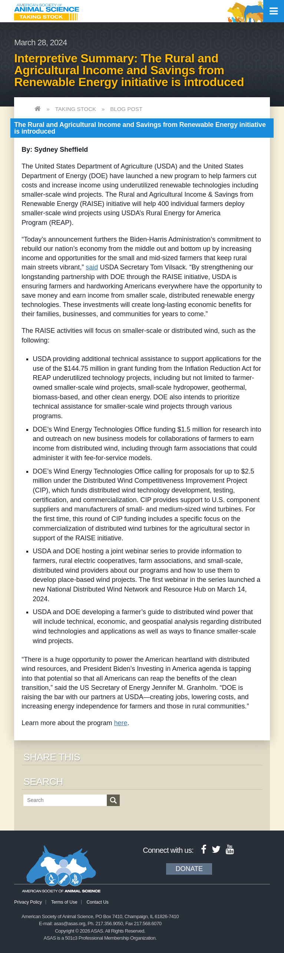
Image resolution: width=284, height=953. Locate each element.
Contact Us (97, 902)
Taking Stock (75, 109)
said (92, 267)
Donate (189, 868)
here (120, 723)
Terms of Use (64, 902)
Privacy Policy (28, 902)
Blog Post (126, 109)
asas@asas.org (69, 923)
